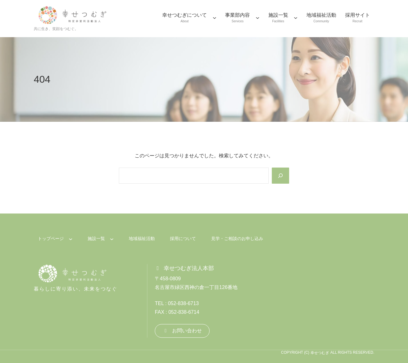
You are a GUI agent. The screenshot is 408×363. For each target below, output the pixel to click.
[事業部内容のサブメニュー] (257, 18)
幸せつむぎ (319, 353)
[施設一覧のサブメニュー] (295, 18)
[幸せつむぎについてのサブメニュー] (214, 18)
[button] (182, 331)
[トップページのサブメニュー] (70, 239)
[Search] (280, 176)
